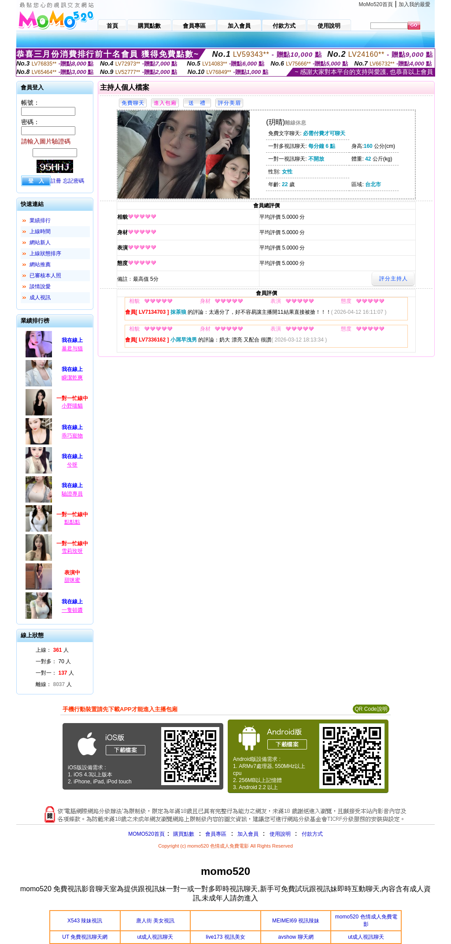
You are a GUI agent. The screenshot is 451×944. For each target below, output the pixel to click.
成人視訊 (40, 297)
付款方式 (312, 834)
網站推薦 (40, 264)
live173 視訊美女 (225, 937)
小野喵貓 (72, 406)
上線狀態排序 (45, 253)
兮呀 (72, 465)
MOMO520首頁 (146, 834)
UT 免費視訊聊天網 (84, 937)
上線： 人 (52, 650)
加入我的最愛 (414, 4)
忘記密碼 (73, 181)
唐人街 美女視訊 (155, 921)
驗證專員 (72, 494)
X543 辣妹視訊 (84, 921)
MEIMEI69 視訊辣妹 (295, 921)
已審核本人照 (45, 275)
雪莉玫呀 (72, 551)
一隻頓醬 (72, 610)
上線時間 (40, 231)
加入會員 (248, 834)
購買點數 (183, 834)
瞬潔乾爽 (72, 378)
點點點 (72, 522)
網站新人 (40, 242)
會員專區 (215, 834)
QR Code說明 (371, 709)
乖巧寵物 (72, 436)
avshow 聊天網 (296, 937)
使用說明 (280, 834)
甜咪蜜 (72, 580)
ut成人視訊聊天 (155, 937)
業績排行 (40, 220)
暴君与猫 (72, 348)
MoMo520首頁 (376, 4)
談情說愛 (40, 286)
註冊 (56, 181)
